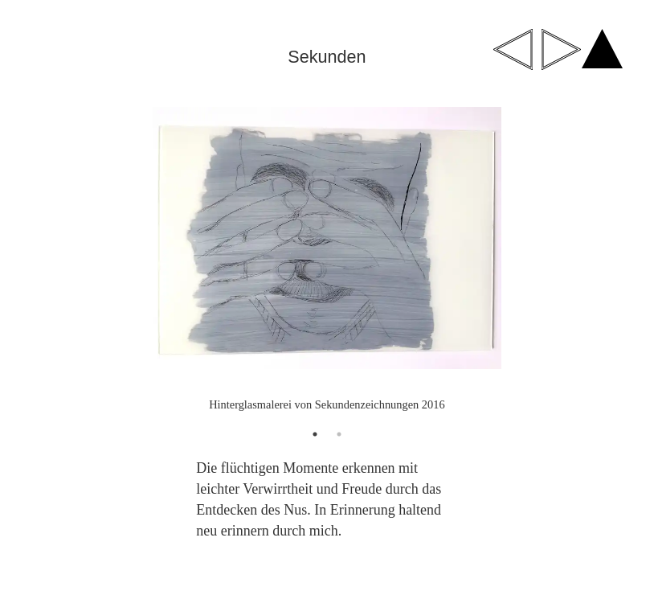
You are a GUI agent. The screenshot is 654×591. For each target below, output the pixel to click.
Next (601, 260)
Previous (53, 260)
